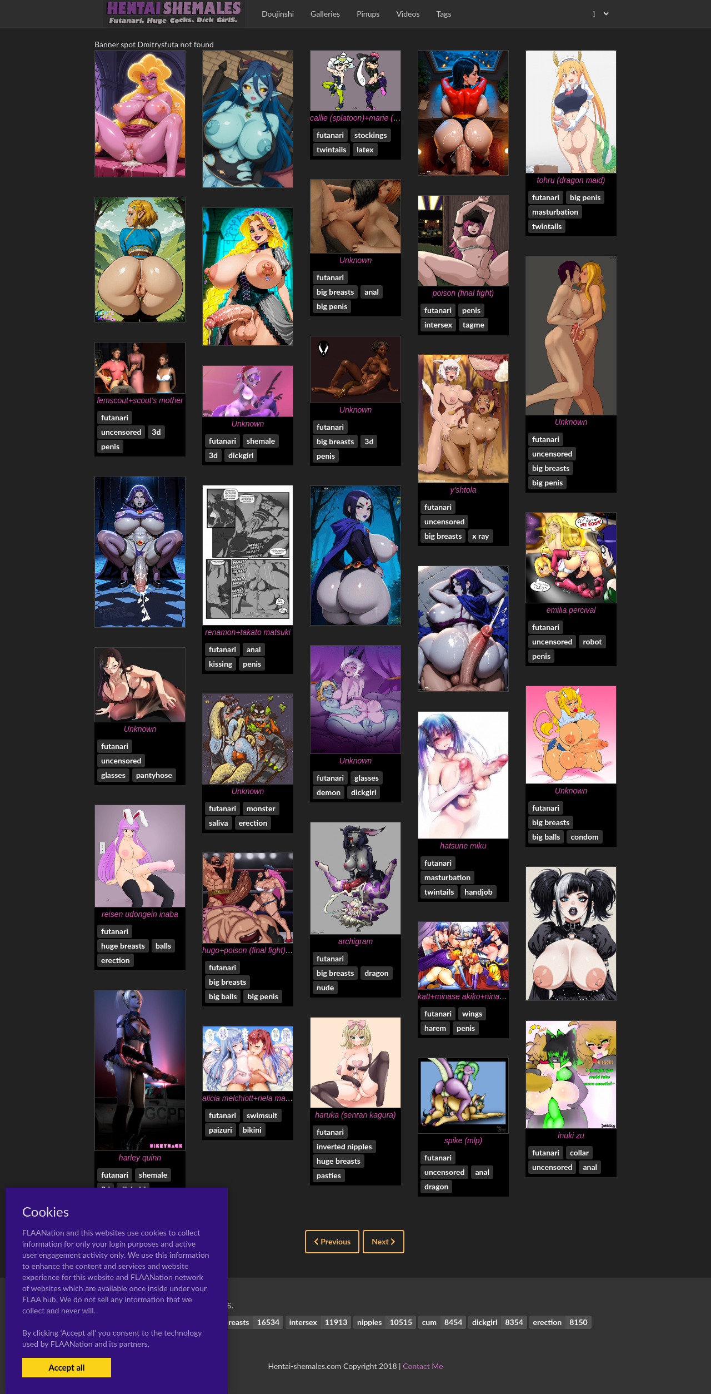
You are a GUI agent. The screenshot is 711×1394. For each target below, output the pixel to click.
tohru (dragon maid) (571, 180)
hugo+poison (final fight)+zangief (258, 950)
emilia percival (571, 610)
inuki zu (571, 1135)
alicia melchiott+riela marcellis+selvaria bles (277, 1098)
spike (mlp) (463, 1140)
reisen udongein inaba (140, 914)
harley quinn (140, 1157)
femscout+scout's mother (140, 400)
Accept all (66, 1367)
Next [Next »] (383, 1241)
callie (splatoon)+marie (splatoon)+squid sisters (391, 117)
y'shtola (463, 489)
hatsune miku (463, 845)
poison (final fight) (463, 293)
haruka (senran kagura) (355, 1114)
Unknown (355, 260)
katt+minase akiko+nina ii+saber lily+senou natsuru (506, 996)
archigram (355, 941)
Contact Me (423, 1366)
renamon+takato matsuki (248, 632)
